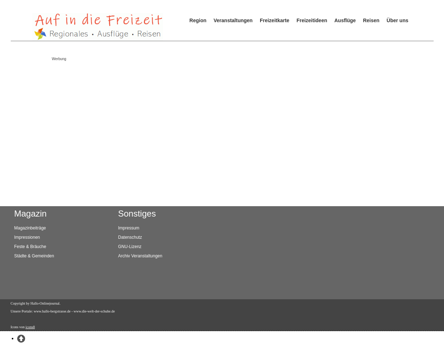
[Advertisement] (213, 114)
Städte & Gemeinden (34, 255)
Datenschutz (130, 237)
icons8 (30, 327)
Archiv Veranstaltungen (140, 255)
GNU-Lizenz (130, 246)
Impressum (128, 228)
